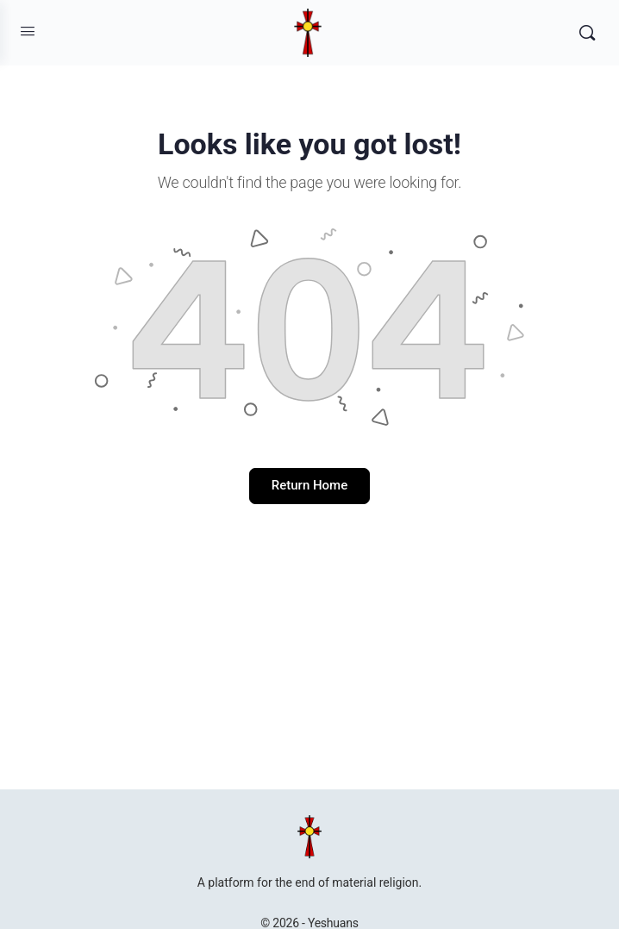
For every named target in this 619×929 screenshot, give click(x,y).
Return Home (309, 485)
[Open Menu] (27, 31)
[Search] (587, 32)
